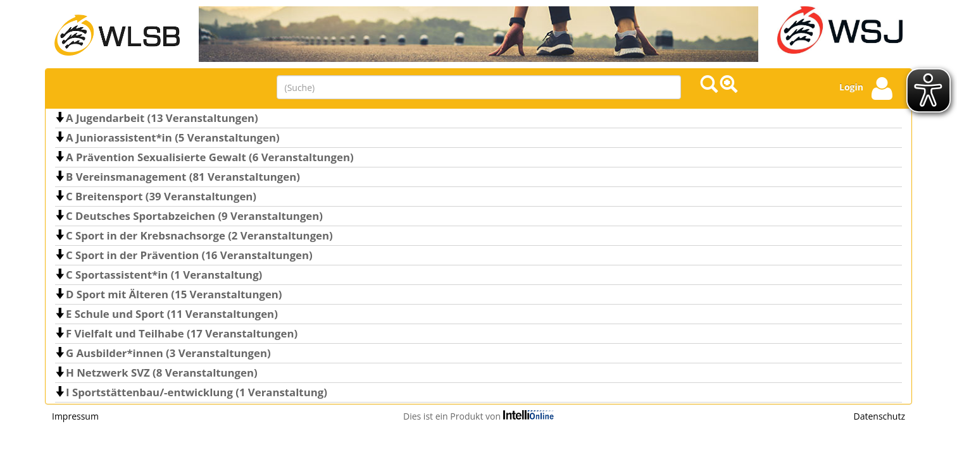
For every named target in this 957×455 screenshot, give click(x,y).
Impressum (75, 416)
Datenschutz (879, 416)
